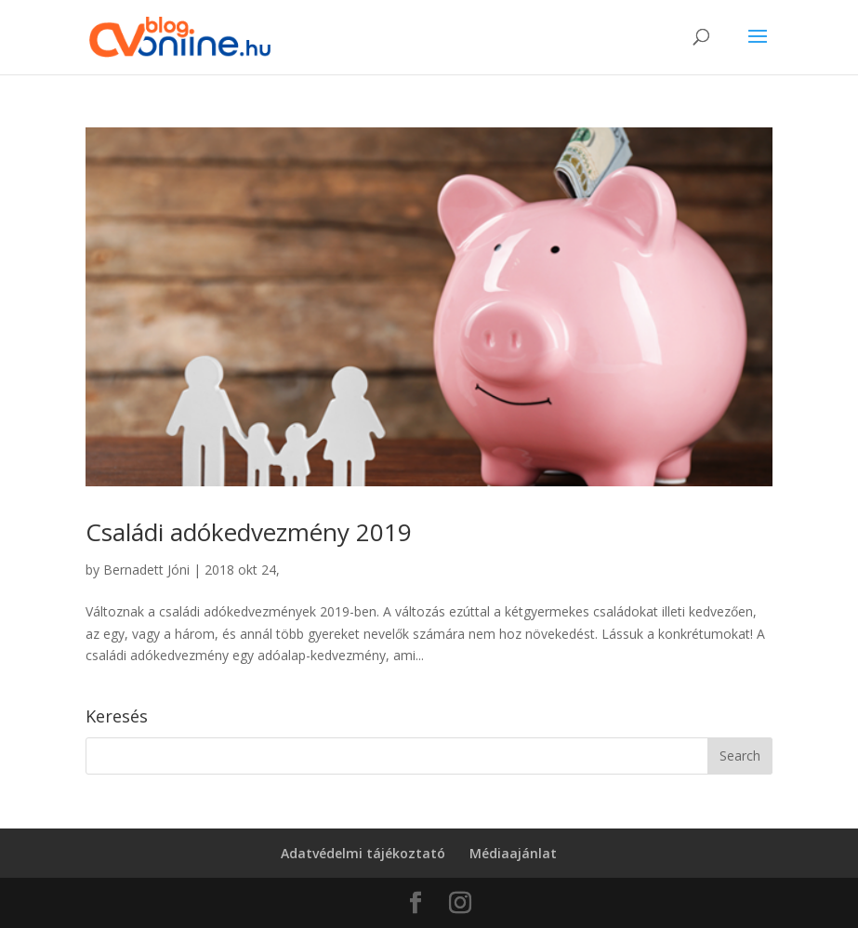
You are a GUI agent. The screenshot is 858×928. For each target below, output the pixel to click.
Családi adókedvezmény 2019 (249, 532)
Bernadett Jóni (146, 569)
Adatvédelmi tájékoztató (363, 853)
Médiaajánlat (513, 853)
